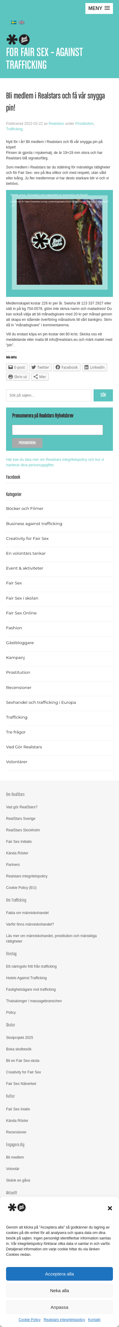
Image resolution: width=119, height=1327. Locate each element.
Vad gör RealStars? (22, 807)
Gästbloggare (20, 642)
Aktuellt (11, 1193)
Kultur (10, 1096)
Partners (13, 865)
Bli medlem (15, 1157)
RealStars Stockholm (23, 830)
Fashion (14, 627)
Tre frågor (16, 732)
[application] (59, 243)
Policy (11, 1012)
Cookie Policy (29, 1320)
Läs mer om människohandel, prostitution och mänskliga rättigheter (51, 938)
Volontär (12, 1169)
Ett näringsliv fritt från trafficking (31, 966)
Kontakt (94, 1320)
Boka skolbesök (18, 1049)
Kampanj (15, 657)
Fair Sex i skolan (22, 598)
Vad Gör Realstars (24, 746)
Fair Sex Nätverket (21, 1084)
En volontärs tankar (26, 553)
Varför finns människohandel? (30, 924)
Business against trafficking (34, 523)
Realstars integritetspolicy (64, 1320)
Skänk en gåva (18, 1180)
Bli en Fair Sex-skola (22, 1061)
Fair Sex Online (21, 612)
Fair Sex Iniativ (18, 1109)
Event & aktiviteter (24, 568)
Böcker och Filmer (24, 508)
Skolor (10, 1025)
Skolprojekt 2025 (19, 1038)
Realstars (56, 123)
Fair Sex (14, 582)
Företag (11, 954)
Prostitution (84, 123)
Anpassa (59, 1307)
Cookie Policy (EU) (21, 888)
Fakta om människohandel (27, 913)
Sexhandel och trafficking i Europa (41, 702)
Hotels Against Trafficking (26, 978)
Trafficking (14, 129)
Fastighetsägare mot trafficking (31, 989)
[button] (110, 1208)
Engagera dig (15, 1144)
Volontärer (16, 761)
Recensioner (18, 687)
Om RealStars (15, 794)
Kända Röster (17, 853)
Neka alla (59, 1290)
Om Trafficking (16, 900)
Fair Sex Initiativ (19, 842)
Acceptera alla (59, 1273)
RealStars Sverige (20, 818)
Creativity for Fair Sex (27, 538)
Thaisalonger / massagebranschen (34, 1001)
